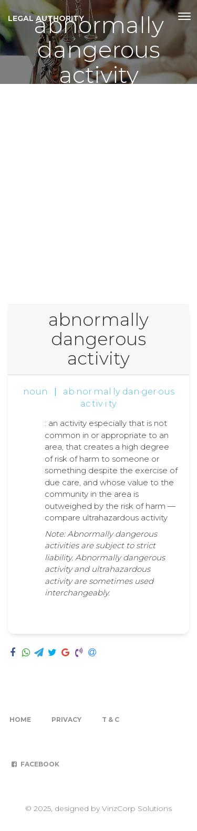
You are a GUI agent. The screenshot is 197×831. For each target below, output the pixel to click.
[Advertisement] (98, 187)
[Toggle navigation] (184, 16)
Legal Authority (46, 18)
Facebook (34, 764)
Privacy (66, 719)
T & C (110, 719)
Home (20, 719)
